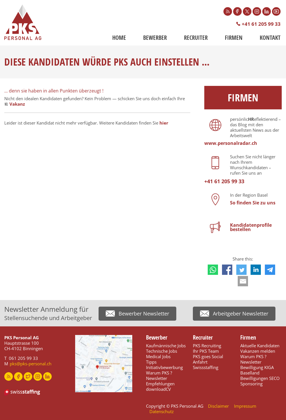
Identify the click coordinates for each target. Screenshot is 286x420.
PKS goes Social (208, 356)
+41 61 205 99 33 (261, 24)
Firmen (234, 38)
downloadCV (158, 389)
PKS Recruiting (207, 345)
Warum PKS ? (159, 373)
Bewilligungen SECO (260, 378)
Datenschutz (161, 411)
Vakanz (17, 104)
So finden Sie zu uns (252, 203)
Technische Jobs (161, 351)
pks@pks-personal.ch (30, 363)
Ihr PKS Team (206, 351)
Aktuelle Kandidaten (259, 345)
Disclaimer (218, 406)
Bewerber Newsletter (144, 313)
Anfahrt (200, 362)
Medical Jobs (158, 356)
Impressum (245, 406)
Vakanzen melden (257, 351)
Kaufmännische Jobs (166, 345)
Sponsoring (251, 384)
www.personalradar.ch (230, 143)
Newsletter (156, 378)
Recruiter (196, 38)
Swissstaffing (205, 367)
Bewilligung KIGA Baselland (257, 370)
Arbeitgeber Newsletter (240, 313)
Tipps (151, 362)
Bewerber (155, 38)
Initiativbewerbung (164, 367)
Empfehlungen (160, 384)
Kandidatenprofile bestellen (251, 227)
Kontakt (270, 38)
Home (119, 38)
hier (163, 123)
